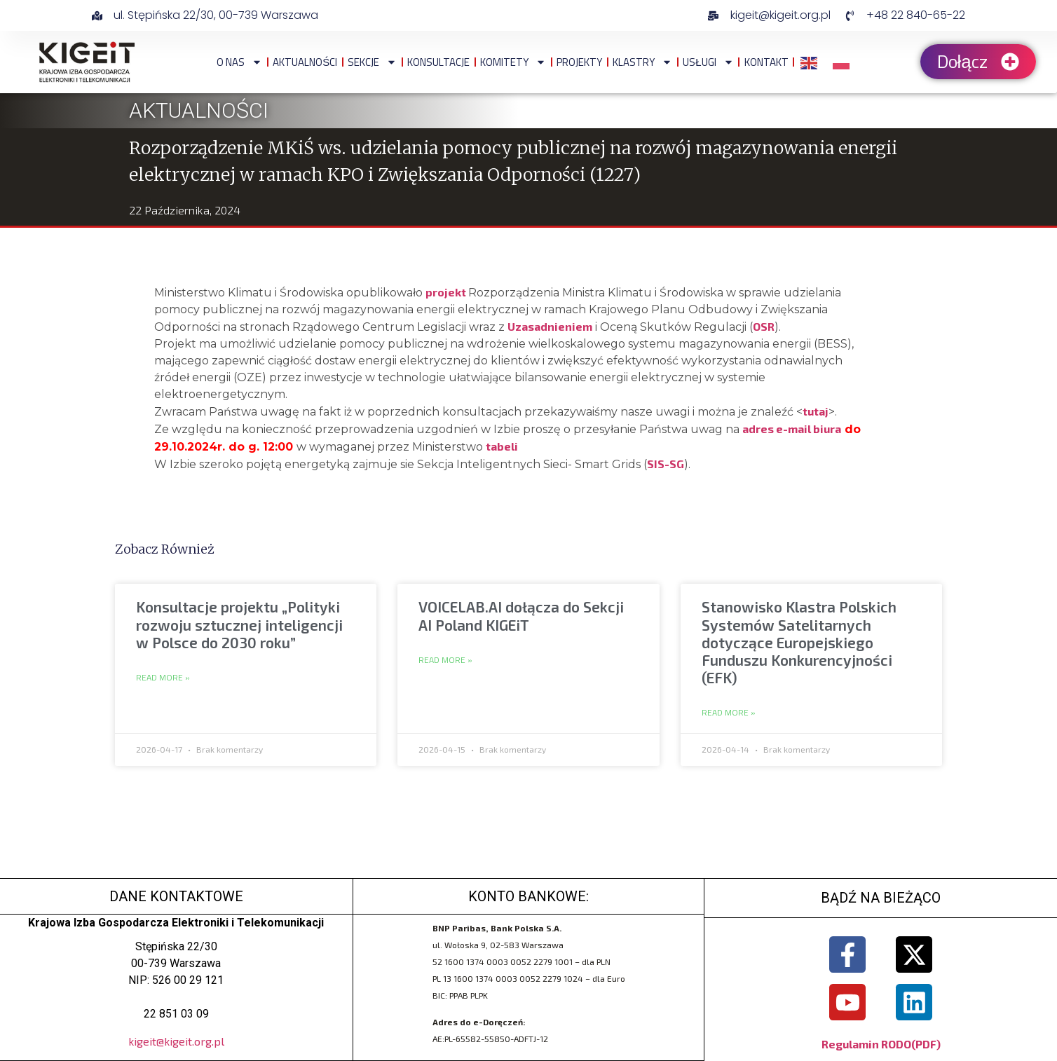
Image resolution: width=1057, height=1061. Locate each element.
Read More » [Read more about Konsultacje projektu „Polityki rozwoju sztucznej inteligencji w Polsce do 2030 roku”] (163, 677)
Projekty (579, 62)
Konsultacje (438, 62)
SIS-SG (665, 463)
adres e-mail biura (791, 428)
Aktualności (305, 62)
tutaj (815, 411)
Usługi (708, 62)
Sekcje (372, 62)
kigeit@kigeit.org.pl (176, 1041)
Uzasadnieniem (549, 326)
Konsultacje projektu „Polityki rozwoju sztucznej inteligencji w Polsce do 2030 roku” (239, 624)
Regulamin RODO (866, 1043)
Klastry (642, 62)
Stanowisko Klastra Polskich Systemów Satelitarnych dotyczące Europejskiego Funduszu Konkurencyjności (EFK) (799, 642)
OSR (764, 326)
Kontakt (766, 62)
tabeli (503, 446)
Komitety (513, 62)
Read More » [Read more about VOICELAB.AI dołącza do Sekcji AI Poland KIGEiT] (445, 660)
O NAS (239, 62)
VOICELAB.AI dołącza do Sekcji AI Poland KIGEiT (521, 615)
